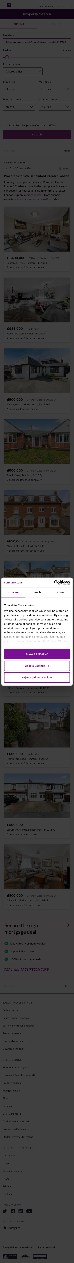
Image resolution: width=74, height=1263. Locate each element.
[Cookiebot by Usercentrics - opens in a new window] (54, 582)
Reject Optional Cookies (37, 677)
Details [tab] (37, 592)
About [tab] (61, 592)
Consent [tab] (13, 592)
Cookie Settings (37, 665)
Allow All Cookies (37, 653)
